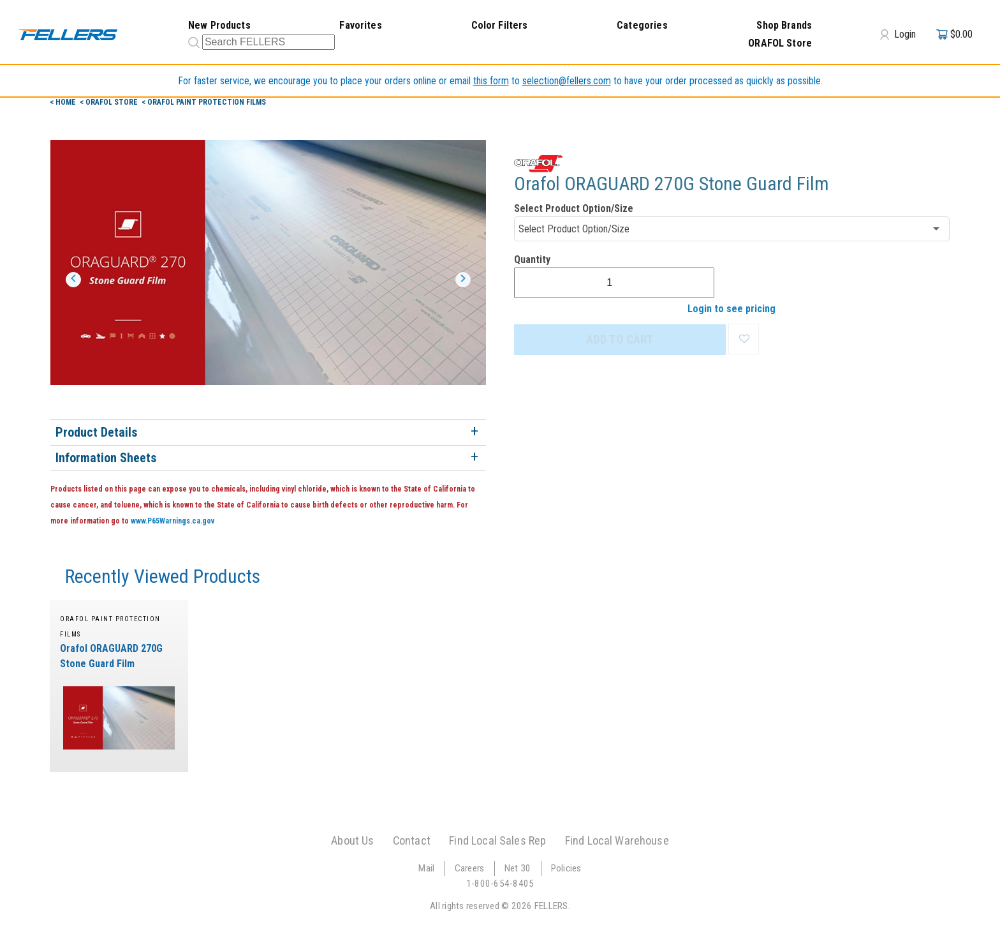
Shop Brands (784, 25)
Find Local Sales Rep (497, 840)
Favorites (360, 25)
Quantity (532, 259)
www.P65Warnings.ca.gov (172, 520)
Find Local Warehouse (617, 840)
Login (898, 34)
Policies (566, 868)
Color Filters (499, 25)
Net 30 (517, 868)
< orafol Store (110, 102)
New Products (219, 25)
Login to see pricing (732, 309)
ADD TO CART (620, 339)
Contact (411, 840)
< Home (64, 102)
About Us (352, 840)
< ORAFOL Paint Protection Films (204, 102)
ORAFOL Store (780, 43)
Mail (426, 868)
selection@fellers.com (566, 81)
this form (491, 81)
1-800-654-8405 (500, 883)
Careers (470, 868)
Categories (642, 25)
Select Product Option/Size (573, 208)
